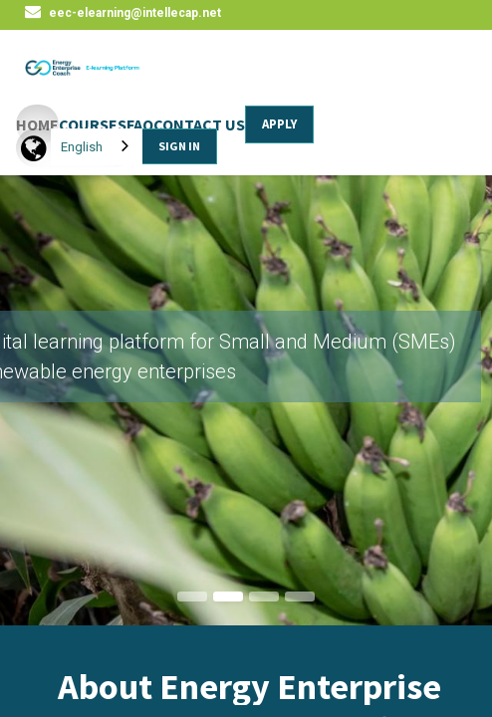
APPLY (279, 124)
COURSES (92, 124)
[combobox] (96, 146)
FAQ (139, 124)
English (82, 146)
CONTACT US (199, 124)
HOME (37, 124)
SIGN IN (179, 145)
